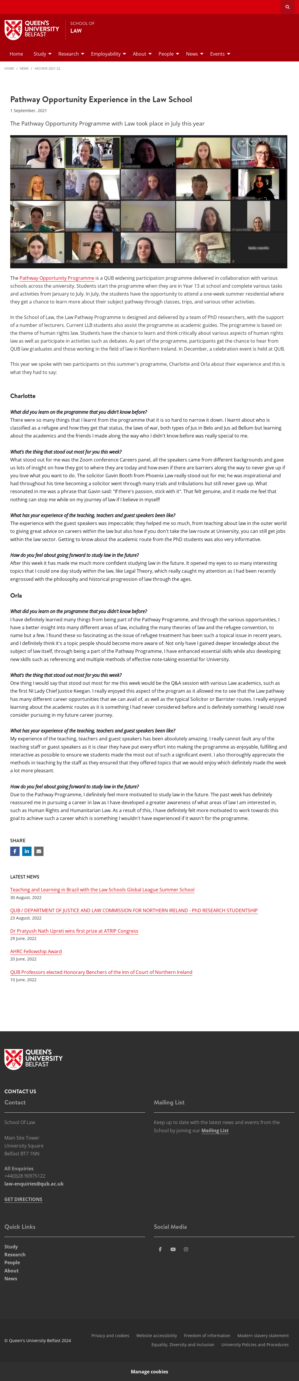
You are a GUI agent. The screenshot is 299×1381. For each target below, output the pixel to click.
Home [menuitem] (16, 54)
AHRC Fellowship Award (36, 951)
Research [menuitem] (68, 54)
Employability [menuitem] (106, 54)
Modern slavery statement (263, 1335)
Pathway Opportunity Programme (57, 278)
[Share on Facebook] (15, 851)
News (24, 68)
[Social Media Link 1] (160, 1249)
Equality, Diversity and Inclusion (183, 1344)
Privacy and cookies (110, 1335)
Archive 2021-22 (47, 68)
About (11, 1270)
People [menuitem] (166, 54)
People (12, 1262)
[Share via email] (39, 851)
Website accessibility (156, 1335)
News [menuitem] (192, 54)
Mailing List (215, 1130)
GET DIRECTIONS (23, 1199)
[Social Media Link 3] (173, 1249)
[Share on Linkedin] (27, 851)
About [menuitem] (139, 54)
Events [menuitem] (217, 54)
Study (11, 1246)
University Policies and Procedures (255, 1344)
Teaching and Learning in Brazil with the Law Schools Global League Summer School (102, 889)
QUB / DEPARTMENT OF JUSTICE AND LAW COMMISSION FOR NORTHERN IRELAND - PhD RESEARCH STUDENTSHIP (134, 910)
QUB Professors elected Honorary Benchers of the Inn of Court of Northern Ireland (101, 972)
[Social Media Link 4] (186, 1249)
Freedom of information (207, 1335)
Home (9, 68)
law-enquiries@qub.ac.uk (34, 1184)
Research (15, 1254)
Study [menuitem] (40, 54)
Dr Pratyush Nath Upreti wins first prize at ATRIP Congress (74, 931)
